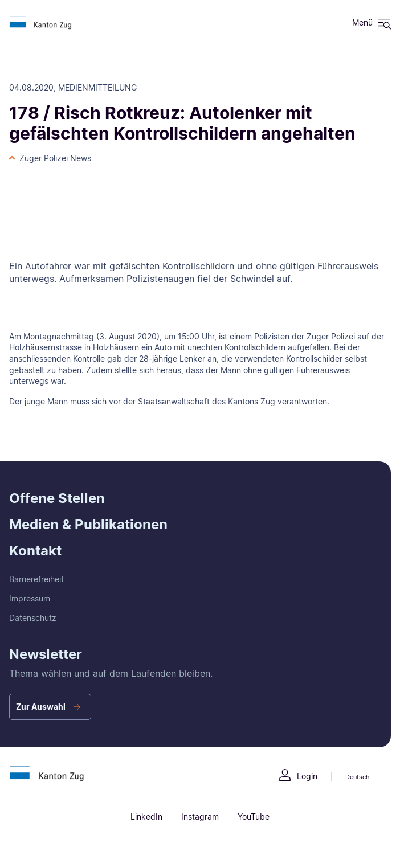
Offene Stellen (57, 498)
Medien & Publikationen (88, 524)
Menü (362, 22)
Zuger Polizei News (55, 158)
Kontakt (35, 550)
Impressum (29, 598)
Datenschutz (32, 618)
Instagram (200, 816)
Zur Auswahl (41, 706)
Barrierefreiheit (36, 579)
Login (307, 776)
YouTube (254, 816)
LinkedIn (146, 816)
